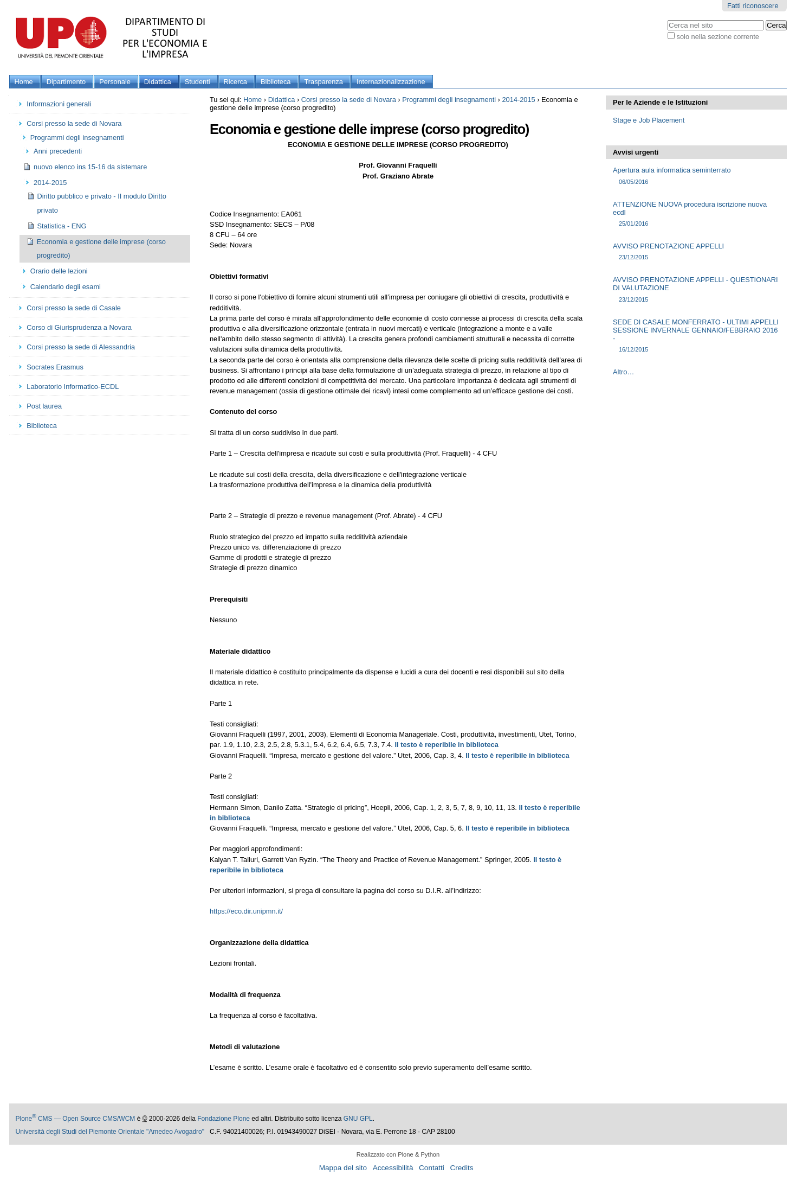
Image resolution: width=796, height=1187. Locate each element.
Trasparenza (324, 82)
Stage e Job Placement (648, 120)
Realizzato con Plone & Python (398, 1154)
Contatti (431, 1168)
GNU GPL (358, 1118)
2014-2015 (518, 99)
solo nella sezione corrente (718, 37)
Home (24, 82)
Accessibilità (393, 1168)
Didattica (157, 82)
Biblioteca (276, 82)
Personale (115, 82)
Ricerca (235, 82)
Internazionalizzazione (391, 82)
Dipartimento (66, 82)
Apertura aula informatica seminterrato (696, 176)
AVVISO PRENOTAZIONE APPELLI (696, 252)
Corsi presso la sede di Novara (348, 99)
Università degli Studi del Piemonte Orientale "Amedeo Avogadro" (110, 1131)
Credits (461, 1168)
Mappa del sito (343, 1168)
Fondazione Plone (223, 1118)
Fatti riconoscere (753, 6)
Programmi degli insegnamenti (449, 99)
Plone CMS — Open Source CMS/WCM (75, 1118)
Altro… (623, 372)
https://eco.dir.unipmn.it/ (246, 911)
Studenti (197, 82)
